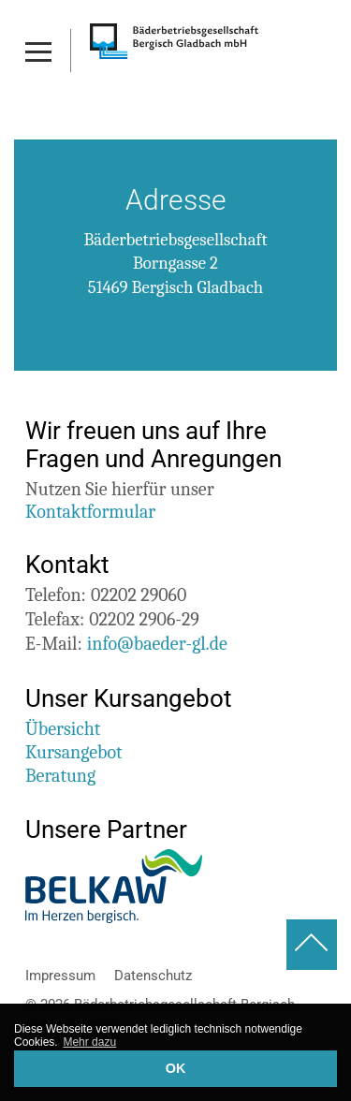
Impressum (60, 975)
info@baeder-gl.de (157, 643)
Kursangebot (74, 752)
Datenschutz (153, 975)
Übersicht (62, 729)
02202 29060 (138, 595)
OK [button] (176, 1068)
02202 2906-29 (144, 619)
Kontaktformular (90, 511)
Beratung (60, 775)
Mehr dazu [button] (89, 1042)
